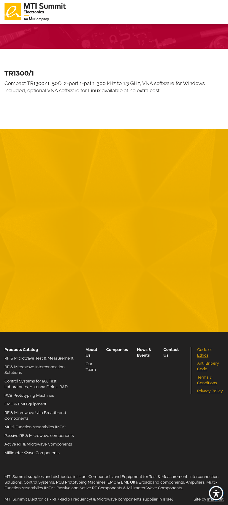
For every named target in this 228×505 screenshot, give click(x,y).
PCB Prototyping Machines (29, 395)
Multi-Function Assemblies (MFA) (35, 426)
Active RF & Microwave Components (38, 444)
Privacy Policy (210, 390)
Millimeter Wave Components (32, 452)
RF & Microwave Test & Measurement (39, 358)
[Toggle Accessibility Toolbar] (216, 493)
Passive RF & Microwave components (39, 435)
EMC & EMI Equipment (25, 404)
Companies (117, 349)
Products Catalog (21, 349)
